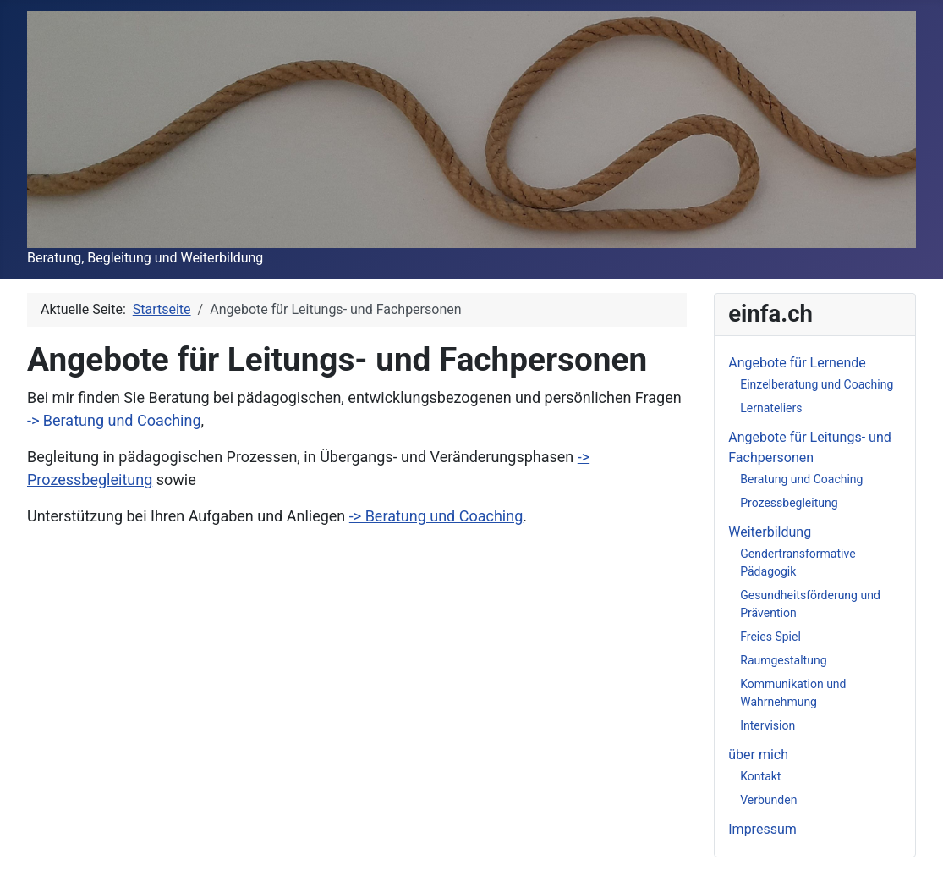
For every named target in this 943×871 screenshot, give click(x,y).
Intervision (767, 725)
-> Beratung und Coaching (114, 420)
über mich (758, 755)
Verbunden (768, 800)
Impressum (762, 829)
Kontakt (760, 776)
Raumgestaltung (783, 660)
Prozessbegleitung (788, 503)
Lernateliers (771, 408)
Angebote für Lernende (797, 363)
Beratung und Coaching (801, 479)
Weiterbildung (769, 532)
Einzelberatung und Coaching (816, 384)
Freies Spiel (770, 636)
